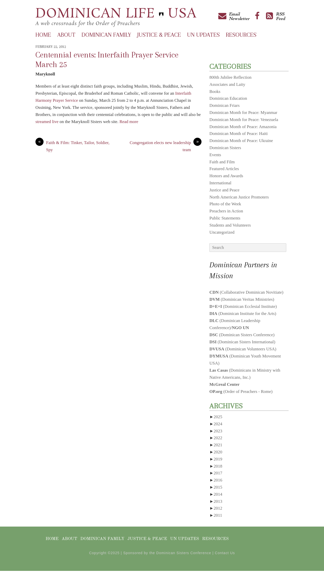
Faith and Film (222, 161)
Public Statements (224, 218)
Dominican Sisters (225, 147)
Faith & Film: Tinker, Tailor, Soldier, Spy (72, 145)
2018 (218, 466)
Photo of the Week (225, 204)
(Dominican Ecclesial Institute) (243, 306)
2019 (218, 459)
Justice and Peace (224, 190)
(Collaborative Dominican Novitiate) (246, 292)
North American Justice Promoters (239, 197)
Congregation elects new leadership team (165, 145)
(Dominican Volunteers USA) (242, 349)
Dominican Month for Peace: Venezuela (243, 119)
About (66, 34)
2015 (218, 487)
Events (215, 154)
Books (214, 91)
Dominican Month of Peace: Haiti (238, 133)
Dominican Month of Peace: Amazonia (242, 126)
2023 (218, 431)
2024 (218, 424)
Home (43, 34)
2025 (218, 416)
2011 (218, 515)
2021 (218, 445)
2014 (218, 494)
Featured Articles (224, 168)
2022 (218, 437)
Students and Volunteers (230, 225)
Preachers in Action (226, 211)
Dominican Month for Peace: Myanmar (243, 112)
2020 (218, 452)
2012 (218, 508)
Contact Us (225, 553)
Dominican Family (106, 34)
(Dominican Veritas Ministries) (241, 299)
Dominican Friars (224, 105)
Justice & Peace (159, 34)
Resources (241, 34)
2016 (218, 480)
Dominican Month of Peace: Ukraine (241, 140)
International (220, 183)
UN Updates (203, 34)
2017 (218, 473)
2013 (218, 501)
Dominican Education (228, 98)
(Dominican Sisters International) (242, 341)
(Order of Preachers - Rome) (241, 391)
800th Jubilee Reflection (230, 77)
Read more (128, 121)
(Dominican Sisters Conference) (241, 334)
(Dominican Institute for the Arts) (242, 313)
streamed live (46, 121)
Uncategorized (221, 232)
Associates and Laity (227, 84)
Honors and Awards (226, 175)
